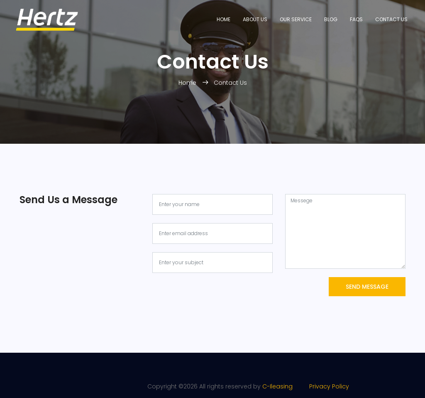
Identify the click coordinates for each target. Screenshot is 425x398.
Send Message (367, 287)
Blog (330, 19)
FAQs (356, 19)
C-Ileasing (277, 386)
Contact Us (391, 19)
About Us (255, 19)
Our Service (296, 19)
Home (223, 19)
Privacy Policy (321, 386)
